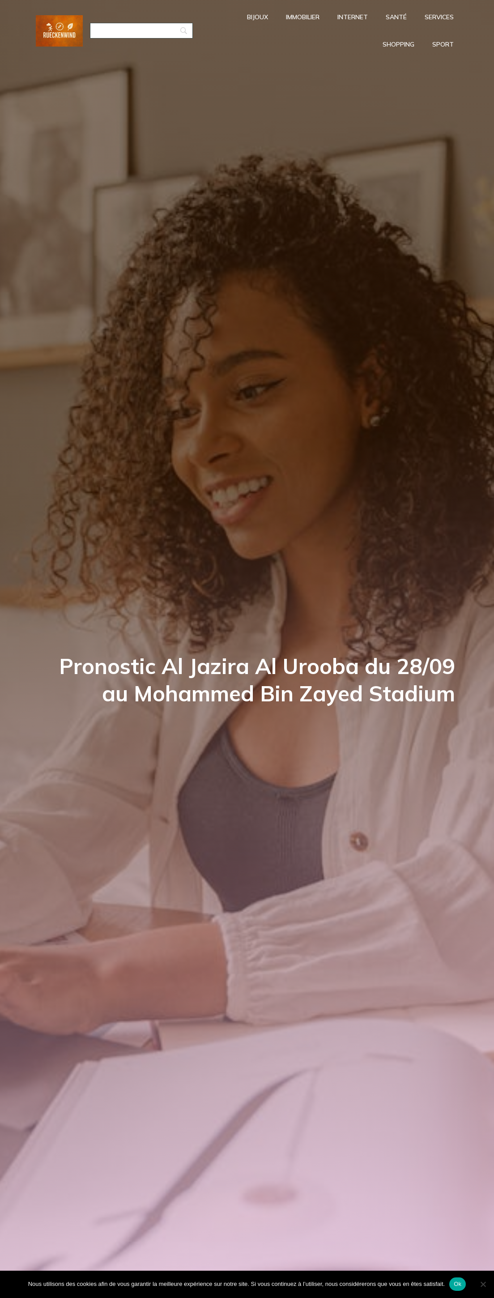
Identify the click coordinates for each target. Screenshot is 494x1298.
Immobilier (302, 18)
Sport (443, 45)
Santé (396, 18)
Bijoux (257, 18)
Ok (457, 1284)
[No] (482, 1284)
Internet (352, 18)
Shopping (398, 45)
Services (439, 18)
